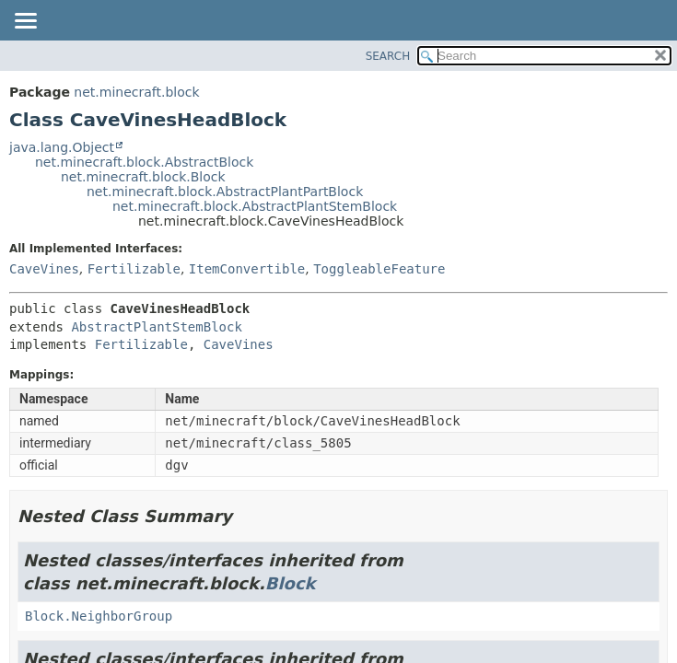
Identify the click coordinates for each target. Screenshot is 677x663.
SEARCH (388, 56)
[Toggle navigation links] (25, 22)
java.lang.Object (61, 147)
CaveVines (44, 269)
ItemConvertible (247, 269)
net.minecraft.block (136, 92)
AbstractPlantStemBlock (156, 327)
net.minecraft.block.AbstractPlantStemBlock (254, 206)
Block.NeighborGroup (98, 616)
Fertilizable (134, 269)
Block (290, 583)
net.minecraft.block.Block (143, 176)
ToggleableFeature (379, 269)
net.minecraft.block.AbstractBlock (144, 162)
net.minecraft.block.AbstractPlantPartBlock (225, 191)
